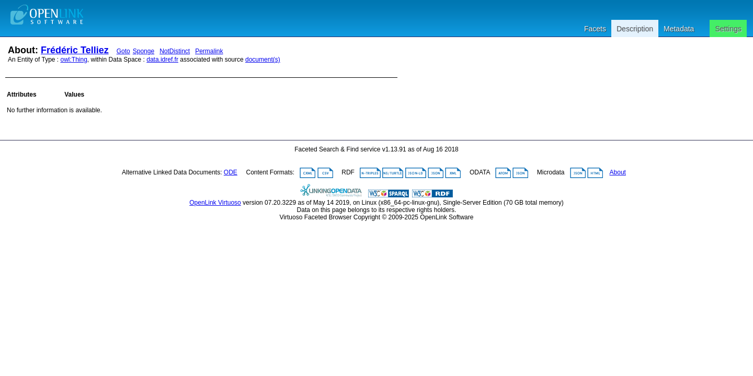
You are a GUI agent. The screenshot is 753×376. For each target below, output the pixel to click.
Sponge (143, 51)
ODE (230, 172)
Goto (123, 51)
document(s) (262, 59)
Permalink (209, 51)
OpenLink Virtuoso (215, 202)
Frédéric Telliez (75, 50)
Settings (728, 29)
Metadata (679, 29)
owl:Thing (74, 59)
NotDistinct (174, 51)
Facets (595, 29)
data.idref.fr (162, 59)
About (618, 172)
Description (635, 29)
